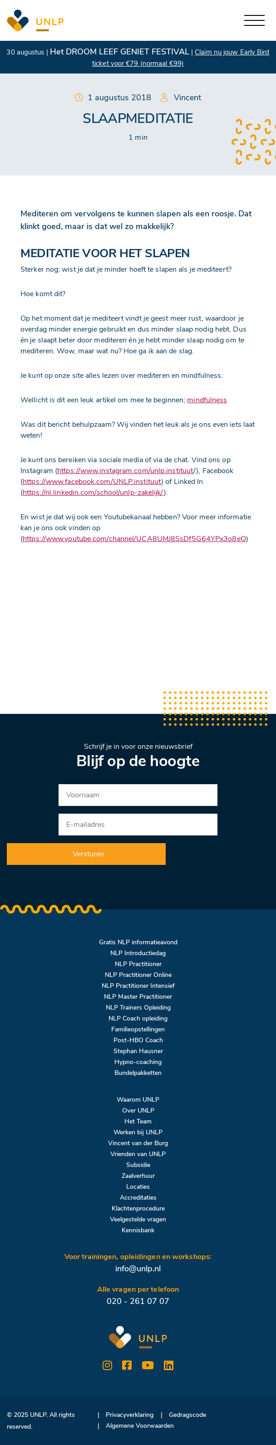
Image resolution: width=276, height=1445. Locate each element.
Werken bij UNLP (138, 1132)
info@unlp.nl (138, 1268)
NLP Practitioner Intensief (138, 985)
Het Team (138, 1121)
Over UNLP (138, 1110)
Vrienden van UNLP (138, 1154)
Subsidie (138, 1165)
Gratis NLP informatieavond (138, 942)
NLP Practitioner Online (138, 975)
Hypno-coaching (138, 1062)
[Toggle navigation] (254, 21)
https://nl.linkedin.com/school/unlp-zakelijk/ (93, 493)
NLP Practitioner (138, 964)
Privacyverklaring (129, 1415)
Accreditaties (138, 1197)
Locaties (138, 1186)
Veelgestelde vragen (138, 1219)
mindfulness (207, 400)
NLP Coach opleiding (138, 1018)
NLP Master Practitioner (138, 996)
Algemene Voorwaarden (140, 1425)
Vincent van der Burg (138, 1143)
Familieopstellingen (138, 1029)
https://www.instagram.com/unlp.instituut (125, 471)
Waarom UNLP (138, 1099)
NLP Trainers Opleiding (138, 1007)
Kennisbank (138, 1230)
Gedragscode (187, 1415)
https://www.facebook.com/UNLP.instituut (92, 482)
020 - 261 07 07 (138, 1301)
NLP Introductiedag (138, 953)
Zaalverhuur (138, 1176)
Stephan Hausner (138, 1051)
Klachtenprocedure (138, 1208)
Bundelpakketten (138, 1073)
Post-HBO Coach (138, 1040)
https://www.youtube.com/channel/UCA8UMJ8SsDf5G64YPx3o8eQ (134, 539)
